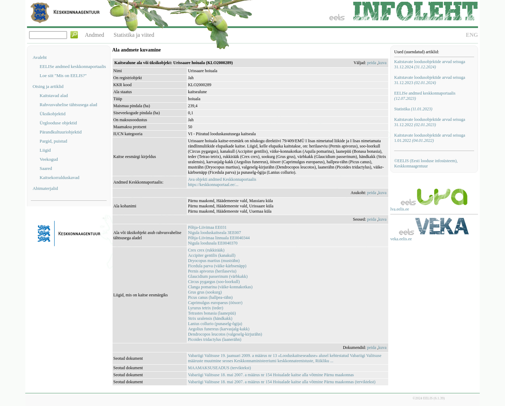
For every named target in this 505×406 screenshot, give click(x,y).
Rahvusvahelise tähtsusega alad (68, 104)
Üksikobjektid (53, 113)
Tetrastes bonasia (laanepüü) (212, 313)
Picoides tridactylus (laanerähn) (214, 339)
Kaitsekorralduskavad (59, 177)
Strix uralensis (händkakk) (210, 318)
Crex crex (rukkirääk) (206, 250)
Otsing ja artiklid (48, 86)
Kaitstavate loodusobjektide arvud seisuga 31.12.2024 (429, 64)
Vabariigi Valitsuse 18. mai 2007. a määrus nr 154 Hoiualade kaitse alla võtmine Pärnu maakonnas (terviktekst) (282, 381)
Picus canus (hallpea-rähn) (210, 297)
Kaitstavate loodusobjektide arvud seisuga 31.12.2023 (429, 80)
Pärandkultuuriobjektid (61, 132)
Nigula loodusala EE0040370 (212, 243)
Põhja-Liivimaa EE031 (207, 227)
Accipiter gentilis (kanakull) (211, 255)
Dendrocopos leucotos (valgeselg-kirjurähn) (225, 334)
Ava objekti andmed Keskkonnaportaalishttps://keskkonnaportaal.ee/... (222, 182)
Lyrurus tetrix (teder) (205, 307)
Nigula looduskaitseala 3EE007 (214, 232)
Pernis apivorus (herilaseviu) (212, 271)
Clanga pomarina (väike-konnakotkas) (220, 286)
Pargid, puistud (53, 141)
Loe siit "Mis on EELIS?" (63, 75)
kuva (382, 62)
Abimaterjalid (45, 188)
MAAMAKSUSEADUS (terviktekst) (219, 367)
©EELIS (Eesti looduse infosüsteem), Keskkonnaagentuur (426, 163)
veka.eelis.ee (401, 238)
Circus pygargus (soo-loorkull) (214, 281)
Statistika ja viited (134, 35)
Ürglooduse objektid (58, 122)
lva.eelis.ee (399, 209)
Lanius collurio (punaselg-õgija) (215, 323)
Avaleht (40, 57)
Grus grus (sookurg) (205, 292)
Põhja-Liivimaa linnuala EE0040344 (219, 237)
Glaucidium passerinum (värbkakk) (218, 276)
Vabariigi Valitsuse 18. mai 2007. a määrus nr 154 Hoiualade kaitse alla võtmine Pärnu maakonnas (271, 374)
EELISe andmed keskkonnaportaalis (73, 66)
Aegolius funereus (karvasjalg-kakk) (218, 328)
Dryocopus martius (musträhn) (214, 260)
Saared (46, 168)
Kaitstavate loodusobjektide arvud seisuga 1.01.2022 (429, 138)
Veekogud (49, 159)
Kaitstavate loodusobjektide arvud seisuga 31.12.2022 (429, 122)
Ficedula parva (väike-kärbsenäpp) (217, 265)
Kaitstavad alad (54, 95)
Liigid (45, 150)
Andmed (94, 35)
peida (371, 62)
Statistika (413, 108)
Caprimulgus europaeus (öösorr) (215, 302)
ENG (472, 35)
